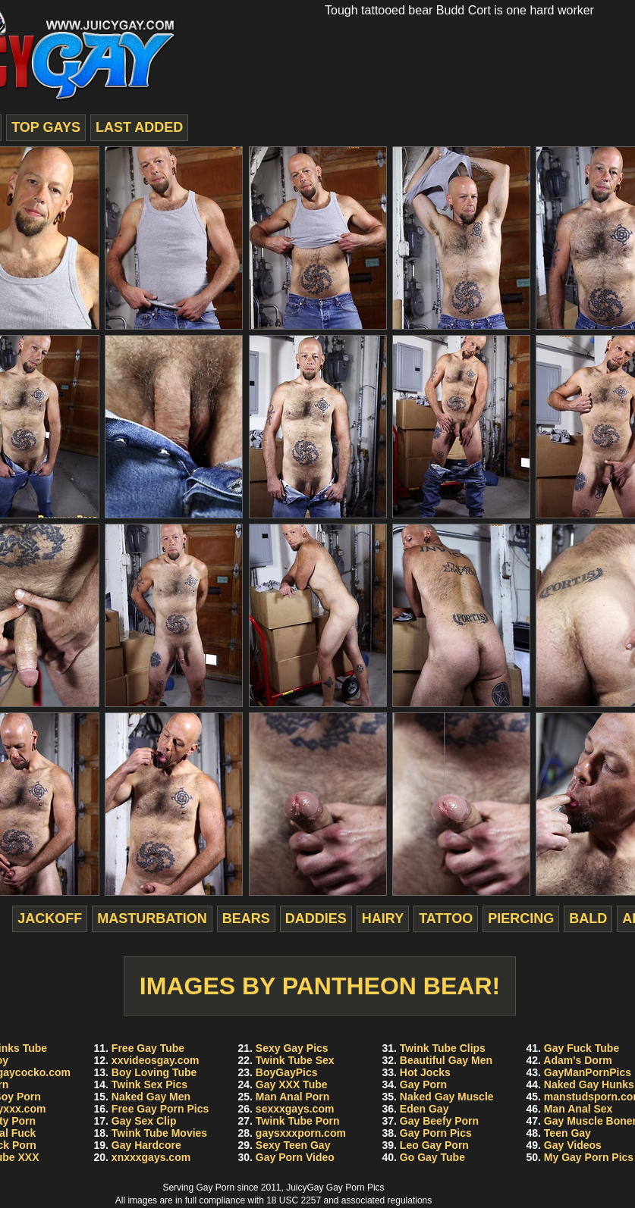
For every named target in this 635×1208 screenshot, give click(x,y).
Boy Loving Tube (154, 1072)
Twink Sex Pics (149, 1084)
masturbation (152, 918)
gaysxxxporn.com (301, 1133)
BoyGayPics (287, 1072)
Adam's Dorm (577, 1060)
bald (588, 918)
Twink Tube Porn (298, 1121)
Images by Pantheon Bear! (320, 986)
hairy (383, 918)
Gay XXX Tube (292, 1084)
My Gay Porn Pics (588, 1157)
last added (139, 127)
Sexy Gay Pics (292, 1048)
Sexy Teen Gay (293, 1145)
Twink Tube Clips (443, 1048)
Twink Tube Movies (159, 1133)
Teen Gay (567, 1133)
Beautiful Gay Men (446, 1060)
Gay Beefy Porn (439, 1121)
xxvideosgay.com (156, 1060)
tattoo (446, 918)
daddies (316, 918)
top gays (45, 127)
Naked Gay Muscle (447, 1097)
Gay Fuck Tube (581, 1048)
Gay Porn (423, 1084)
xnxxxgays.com (151, 1157)
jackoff (49, 918)
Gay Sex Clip (144, 1121)
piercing (521, 918)
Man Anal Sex (578, 1109)
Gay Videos (573, 1145)
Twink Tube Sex (295, 1060)
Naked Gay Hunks (589, 1084)
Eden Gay (424, 1109)
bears (246, 918)
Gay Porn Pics (436, 1133)
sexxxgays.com (295, 1109)
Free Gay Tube (148, 1048)
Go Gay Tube (432, 1157)
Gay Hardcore (146, 1145)
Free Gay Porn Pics (160, 1109)
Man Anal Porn (293, 1097)
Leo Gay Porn (434, 1145)
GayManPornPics (587, 1072)
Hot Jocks (425, 1072)
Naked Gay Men (151, 1097)
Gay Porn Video (295, 1157)
